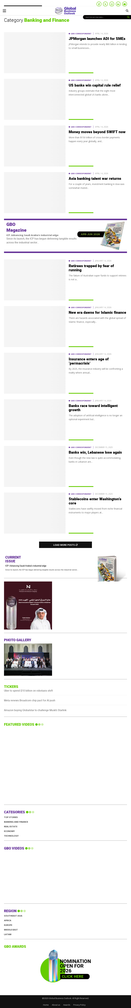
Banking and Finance (16, 822)
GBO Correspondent (81, 33)
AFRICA (7, 920)
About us (56, 1005)
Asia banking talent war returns (95, 178)
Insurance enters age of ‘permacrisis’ (89, 361)
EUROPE (8, 925)
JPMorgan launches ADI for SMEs (97, 38)
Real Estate (10, 826)
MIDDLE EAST (11, 929)
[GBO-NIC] (64, 628)
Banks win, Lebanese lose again (95, 452)
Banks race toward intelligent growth (93, 408)
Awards (66, 1005)
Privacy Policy (79, 1005)
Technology (11, 835)
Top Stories (11, 817)
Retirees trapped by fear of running (91, 268)
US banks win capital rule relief (95, 85)
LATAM (7, 934)
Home (46, 1005)
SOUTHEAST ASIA (13, 915)
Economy (9, 831)
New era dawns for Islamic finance (97, 312)
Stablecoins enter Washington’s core (95, 501)
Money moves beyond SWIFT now (97, 132)
